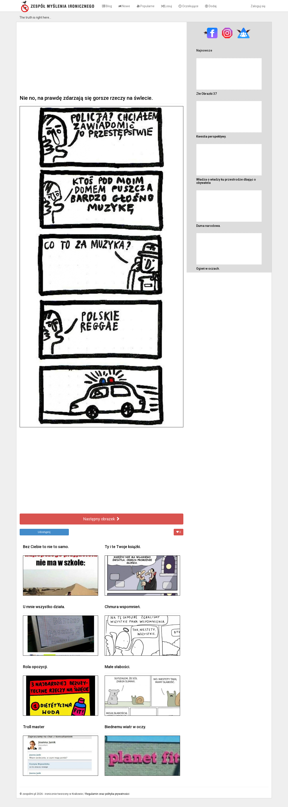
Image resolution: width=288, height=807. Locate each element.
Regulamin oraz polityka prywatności (107, 793)
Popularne (145, 6)
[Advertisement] (101, 58)
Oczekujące (188, 6)
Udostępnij (44, 532)
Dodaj (211, 6)
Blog (107, 6)
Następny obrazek (101, 519)
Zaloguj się (258, 6)
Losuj (166, 6)
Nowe (124, 6)
